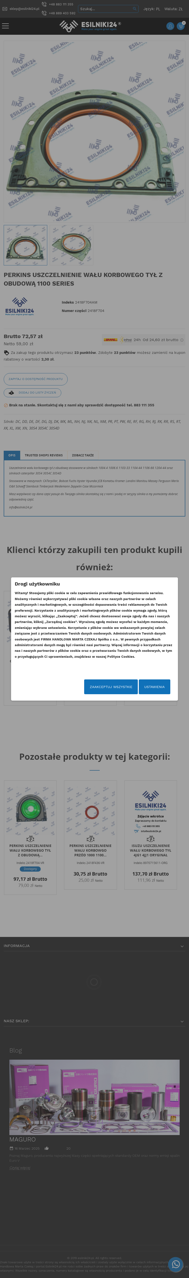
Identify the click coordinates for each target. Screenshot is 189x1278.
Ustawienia (147, 688)
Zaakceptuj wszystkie (103, 688)
